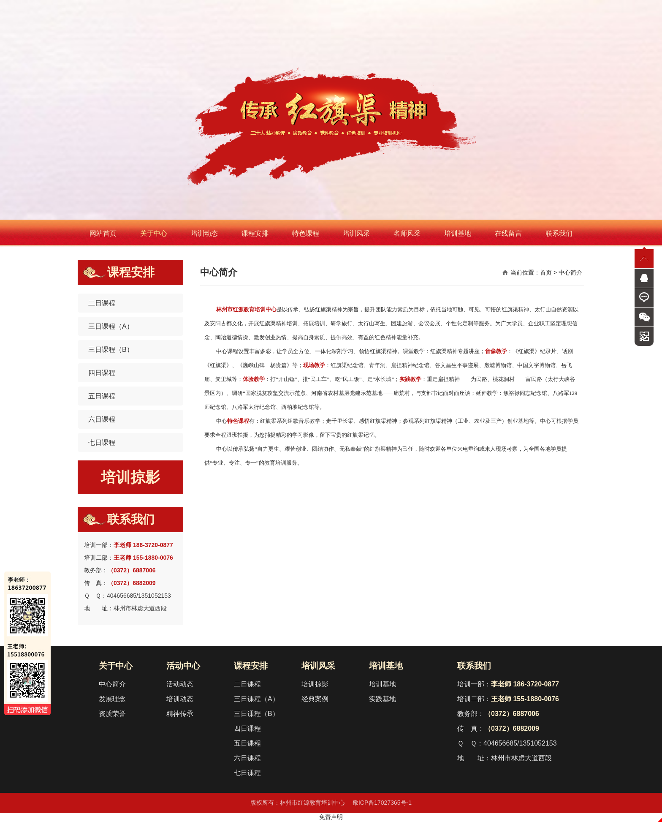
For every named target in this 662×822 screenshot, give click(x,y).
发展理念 (112, 698)
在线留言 (508, 233)
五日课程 (101, 396)
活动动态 (179, 684)
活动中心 (183, 665)
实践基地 (382, 698)
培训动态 (204, 233)
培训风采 (356, 233)
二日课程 (101, 303)
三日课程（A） (110, 326)
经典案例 (314, 698)
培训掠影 (130, 477)
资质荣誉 (112, 713)
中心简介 (112, 684)
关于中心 (153, 233)
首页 (546, 272)
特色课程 (305, 233)
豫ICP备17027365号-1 (382, 802)
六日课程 (101, 419)
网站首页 (103, 233)
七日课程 (101, 442)
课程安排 (255, 233)
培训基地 (457, 233)
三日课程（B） (110, 349)
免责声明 (331, 817)
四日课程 (101, 372)
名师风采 (407, 233)
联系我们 (558, 233)
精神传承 (179, 713)
